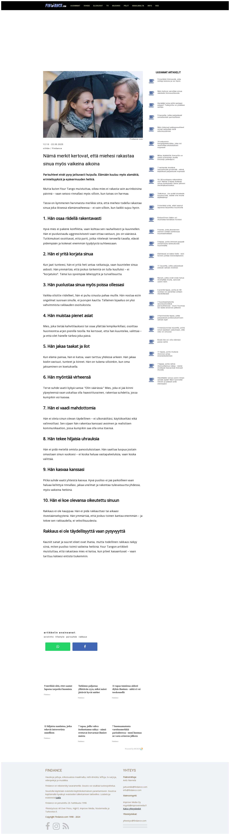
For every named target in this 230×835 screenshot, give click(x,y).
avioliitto (49, 637)
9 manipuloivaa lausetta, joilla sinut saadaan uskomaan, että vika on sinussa (171, 330)
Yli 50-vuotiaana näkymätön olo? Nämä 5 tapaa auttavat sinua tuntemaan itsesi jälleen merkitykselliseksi (171, 183)
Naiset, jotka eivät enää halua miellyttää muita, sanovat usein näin (171, 280)
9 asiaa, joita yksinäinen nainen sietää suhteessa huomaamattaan (169, 232)
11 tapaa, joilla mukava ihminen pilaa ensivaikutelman (168, 354)
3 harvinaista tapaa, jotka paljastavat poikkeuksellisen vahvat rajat (170, 318)
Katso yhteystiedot (132, 808)
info (150, 6)
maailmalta (138, 6)
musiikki (116, 6)
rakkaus (83, 637)
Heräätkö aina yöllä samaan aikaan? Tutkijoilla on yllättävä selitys (171, 105)
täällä (58, 797)
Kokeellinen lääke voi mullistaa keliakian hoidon (170, 219)
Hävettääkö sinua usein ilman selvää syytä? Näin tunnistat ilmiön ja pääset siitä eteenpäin (171, 381)
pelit (126, 6)
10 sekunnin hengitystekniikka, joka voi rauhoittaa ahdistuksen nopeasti (170, 144)
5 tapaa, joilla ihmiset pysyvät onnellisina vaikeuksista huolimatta (171, 244)
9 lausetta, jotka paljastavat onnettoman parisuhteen (170, 116)
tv (107, 6)
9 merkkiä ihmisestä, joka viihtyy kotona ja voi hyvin (169, 80)
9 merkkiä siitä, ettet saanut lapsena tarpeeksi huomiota (170, 207)
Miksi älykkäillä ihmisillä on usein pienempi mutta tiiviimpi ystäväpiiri (170, 157)
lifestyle (60, 637)
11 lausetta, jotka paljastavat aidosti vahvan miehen (170, 267)
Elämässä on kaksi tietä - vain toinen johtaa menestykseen (171, 255)
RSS (157, 6)
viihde (87, 6)
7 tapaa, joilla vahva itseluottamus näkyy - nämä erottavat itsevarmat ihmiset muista (170, 367)
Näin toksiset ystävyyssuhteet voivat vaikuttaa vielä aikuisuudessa (171, 129)
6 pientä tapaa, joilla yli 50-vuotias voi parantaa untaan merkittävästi (170, 292)
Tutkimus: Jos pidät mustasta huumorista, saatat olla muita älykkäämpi (171, 195)
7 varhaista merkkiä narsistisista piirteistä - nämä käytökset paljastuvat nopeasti (171, 169)
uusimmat (75, 6)
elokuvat (98, 6)
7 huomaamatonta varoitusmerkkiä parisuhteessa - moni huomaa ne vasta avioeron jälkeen (171, 305)
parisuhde (71, 637)
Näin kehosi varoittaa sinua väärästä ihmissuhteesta (170, 92)
